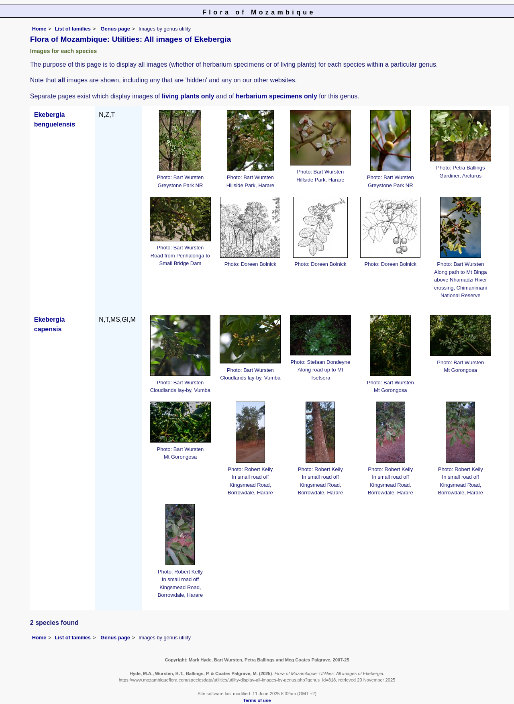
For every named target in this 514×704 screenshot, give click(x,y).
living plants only (188, 96)
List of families (73, 29)
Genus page (115, 29)
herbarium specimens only (276, 96)
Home (39, 29)
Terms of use (257, 700)
